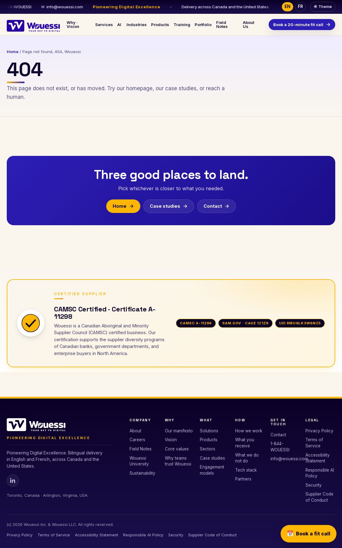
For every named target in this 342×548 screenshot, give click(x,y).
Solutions (209, 430)
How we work (248, 430)
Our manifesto (179, 430)
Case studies (169, 205)
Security (313, 485)
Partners (243, 479)
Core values (177, 448)
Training (181, 24)
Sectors (207, 448)
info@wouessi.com (67, 7)
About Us (248, 24)
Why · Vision (73, 24)
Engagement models (212, 470)
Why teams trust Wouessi (178, 461)
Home (12, 51)
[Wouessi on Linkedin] (13, 480)
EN (287, 6)
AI (119, 24)
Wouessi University (139, 461)
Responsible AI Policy (319, 473)
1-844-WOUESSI (280, 446)
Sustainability (142, 473)
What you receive (244, 442)
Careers (137, 439)
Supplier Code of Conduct (319, 497)
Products (160, 24)
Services (104, 24)
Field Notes (222, 24)
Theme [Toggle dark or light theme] (322, 6)
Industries (136, 24)
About (135, 430)
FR (300, 6)
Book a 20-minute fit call (302, 24)
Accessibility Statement (317, 458)
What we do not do (247, 458)
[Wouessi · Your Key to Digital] (33, 24)
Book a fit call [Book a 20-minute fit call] (308, 533)
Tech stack (246, 470)
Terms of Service (314, 442)
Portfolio (203, 24)
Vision (171, 439)
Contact (216, 205)
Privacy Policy (319, 430)
